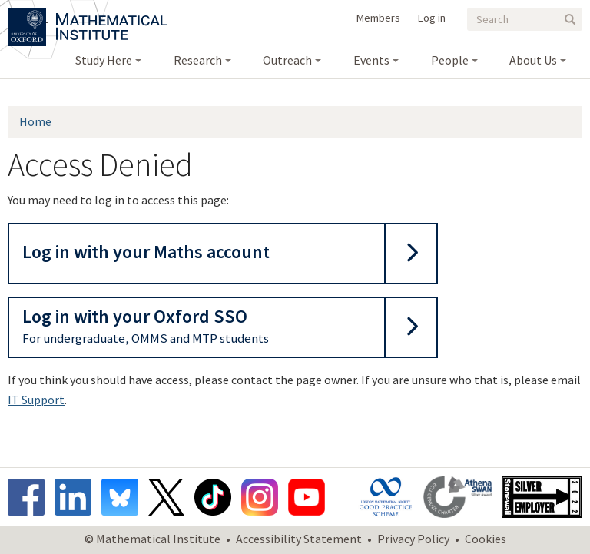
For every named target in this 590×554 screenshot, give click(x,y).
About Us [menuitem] (533, 60)
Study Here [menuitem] (103, 60)
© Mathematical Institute (152, 538)
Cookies (485, 538)
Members (378, 18)
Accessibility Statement (299, 538)
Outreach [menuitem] (287, 60)
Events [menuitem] (371, 60)
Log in (432, 18)
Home (35, 121)
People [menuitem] (450, 60)
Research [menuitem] (198, 60)
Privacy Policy (413, 538)
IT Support (36, 399)
